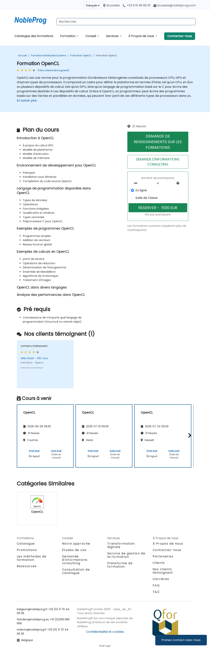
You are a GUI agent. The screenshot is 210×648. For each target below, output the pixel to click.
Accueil (22, 55)
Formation (68, 36)
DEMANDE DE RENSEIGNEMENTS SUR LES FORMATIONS (158, 142)
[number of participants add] (179, 183)
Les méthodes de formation (32, 558)
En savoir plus (27, 100)
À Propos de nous (141, 36)
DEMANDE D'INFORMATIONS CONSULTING (157, 162)
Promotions (27, 550)
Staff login (105, 645)
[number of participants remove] (136, 183)
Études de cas (74, 550)
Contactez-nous (179, 36)
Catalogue (26, 543)
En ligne (141, 190)
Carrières (161, 579)
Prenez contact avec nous (181, 640)
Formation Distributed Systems (48, 55)
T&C (156, 592)
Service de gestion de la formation (126, 555)
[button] (188, 435)
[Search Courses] (126, 21)
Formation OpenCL (81, 55)
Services (112, 36)
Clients (159, 563)
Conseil (91, 36)
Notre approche (76, 543)
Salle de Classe (146, 198)
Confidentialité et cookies (105, 632)
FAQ (156, 585)
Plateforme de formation (120, 565)
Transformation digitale (121, 545)
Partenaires (163, 556)
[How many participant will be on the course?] (158, 183)
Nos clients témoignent (163, 571)
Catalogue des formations (34, 36)
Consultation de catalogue (76, 571)
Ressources (27, 566)
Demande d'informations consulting (75, 560)
